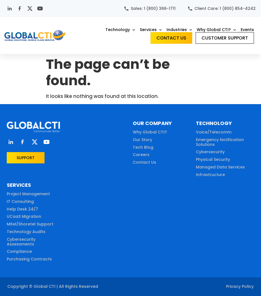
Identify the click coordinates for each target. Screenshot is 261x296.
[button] (121, 29)
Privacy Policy (240, 286)
